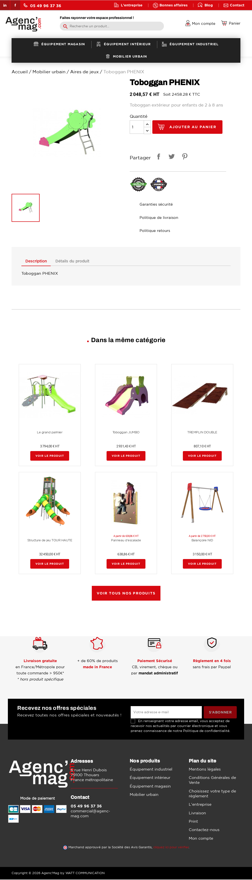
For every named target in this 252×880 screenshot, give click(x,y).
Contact (237, 5)
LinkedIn (5, 5)
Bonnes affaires (173, 5)
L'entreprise (131, 5)
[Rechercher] (112, 26)
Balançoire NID (202, 541)
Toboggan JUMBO (126, 433)
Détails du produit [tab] (80, 261)
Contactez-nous (204, 830)
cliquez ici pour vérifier (171, 848)
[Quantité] (137, 127)
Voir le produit (49, 456)
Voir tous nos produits (126, 593)
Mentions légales (205, 769)
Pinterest (184, 157)
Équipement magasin (150, 786)
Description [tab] (38, 261)
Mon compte (201, 838)
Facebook (15, 5)
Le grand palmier (49, 433)
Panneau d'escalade (126, 541)
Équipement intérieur (150, 778)
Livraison (197, 813)
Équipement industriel (151, 769)
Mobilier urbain (144, 795)
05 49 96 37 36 (42, 5)
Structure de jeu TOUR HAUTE (49, 541)
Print (193, 821)
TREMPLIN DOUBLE (202, 433)
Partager (158, 157)
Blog (209, 5)
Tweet (171, 157)
